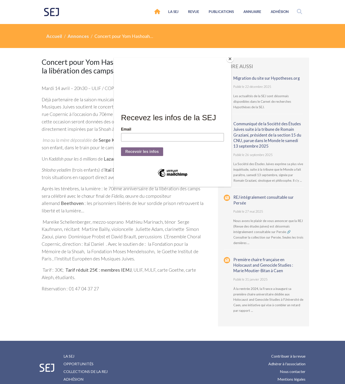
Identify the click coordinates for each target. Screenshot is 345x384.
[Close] (230, 58)
